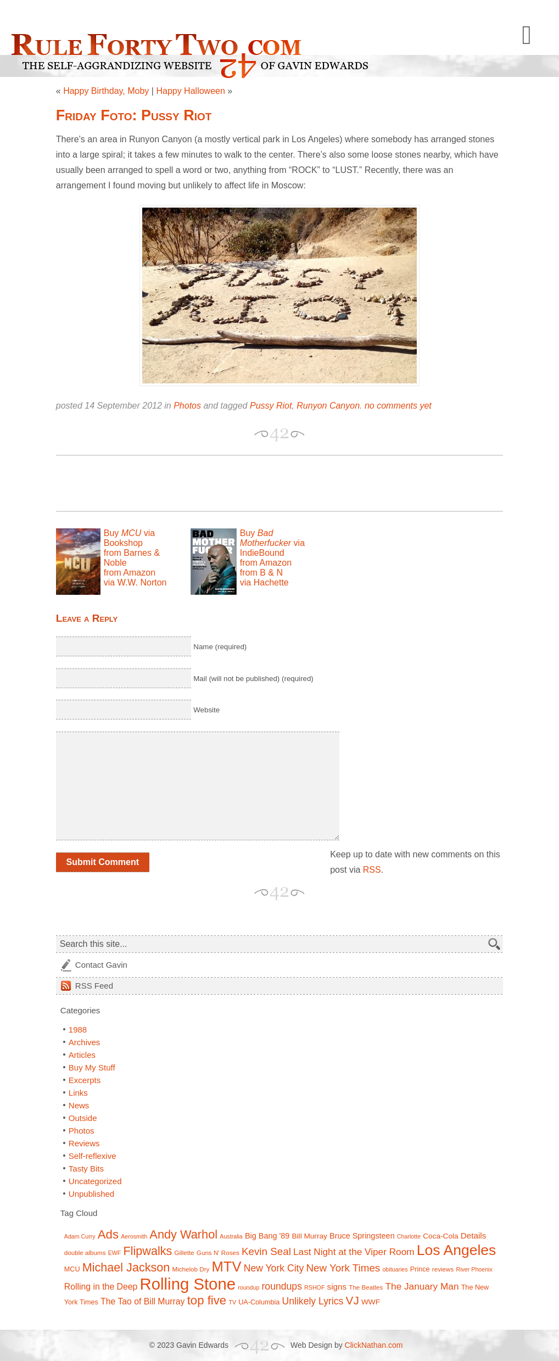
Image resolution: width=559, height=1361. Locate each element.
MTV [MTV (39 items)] (227, 1266)
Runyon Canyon (328, 405)
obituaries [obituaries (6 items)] (394, 1269)
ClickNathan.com (374, 1345)
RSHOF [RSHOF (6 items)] (314, 1287)
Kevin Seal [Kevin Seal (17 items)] (266, 1251)
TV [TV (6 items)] (232, 1302)
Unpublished (91, 1193)
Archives (84, 1042)
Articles (82, 1054)
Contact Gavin (101, 964)
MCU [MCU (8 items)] (72, 1269)
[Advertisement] (184, 483)
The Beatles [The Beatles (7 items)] (366, 1287)
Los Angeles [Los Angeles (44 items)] (456, 1250)
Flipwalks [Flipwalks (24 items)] (148, 1251)
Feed (94, 985)
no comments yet (398, 405)
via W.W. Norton (135, 582)
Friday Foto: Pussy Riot (134, 115)
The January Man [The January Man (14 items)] (422, 1286)
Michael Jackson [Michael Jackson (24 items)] (126, 1267)
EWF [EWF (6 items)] (114, 1253)
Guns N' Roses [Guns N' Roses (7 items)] (218, 1252)
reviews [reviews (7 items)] (443, 1269)
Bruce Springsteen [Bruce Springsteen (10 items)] (362, 1235)
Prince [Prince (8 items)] (420, 1269)
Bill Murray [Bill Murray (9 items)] (309, 1236)
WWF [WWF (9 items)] (370, 1302)
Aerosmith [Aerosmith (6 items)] (134, 1236)
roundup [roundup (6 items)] (248, 1287)
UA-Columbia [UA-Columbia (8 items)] (259, 1302)
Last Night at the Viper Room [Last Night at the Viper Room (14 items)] (354, 1251)
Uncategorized (95, 1181)
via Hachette (264, 582)
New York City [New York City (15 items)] (274, 1268)
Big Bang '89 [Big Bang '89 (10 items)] (267, 1235)
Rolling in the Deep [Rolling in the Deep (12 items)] (101, 1286)
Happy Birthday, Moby (106, 91)
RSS (372, 869)
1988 (78, 1029)
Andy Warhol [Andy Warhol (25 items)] (183, 1234)
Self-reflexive (92, 1156)
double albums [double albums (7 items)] (85, 1252)
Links (78, 1092)
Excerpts (84, 1080)
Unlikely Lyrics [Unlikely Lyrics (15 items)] (313, 1301)
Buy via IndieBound (272, 542)
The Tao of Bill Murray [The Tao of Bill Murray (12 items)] (142, 1301)
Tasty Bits (86, 1168)
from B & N (261, 572)
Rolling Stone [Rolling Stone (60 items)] (188, 1284)
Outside (83, 1118)
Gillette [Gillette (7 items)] (184, 1252)
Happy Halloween (190, 91)
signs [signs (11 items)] (337, 1286)
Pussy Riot (271, 405)
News (79, 1105)
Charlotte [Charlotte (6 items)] (409, 1236)
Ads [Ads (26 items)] (108, 1234)
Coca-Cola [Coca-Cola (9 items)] (440, 1236)
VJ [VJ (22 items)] (352, 1300)
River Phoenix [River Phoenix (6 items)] (474, 1269)
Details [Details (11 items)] (474, 1235)
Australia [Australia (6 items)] (231, 1236)
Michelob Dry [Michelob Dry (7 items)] (190, 1269)
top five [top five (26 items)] (207, 1300)
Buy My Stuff (92, 1067)
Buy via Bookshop (129, 538)
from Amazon (129, 572)
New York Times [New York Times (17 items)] (343, 1268)
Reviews (84, 1143)
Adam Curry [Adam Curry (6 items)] (80, 1236)
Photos (187, 405)
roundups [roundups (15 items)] (282, 1286)
